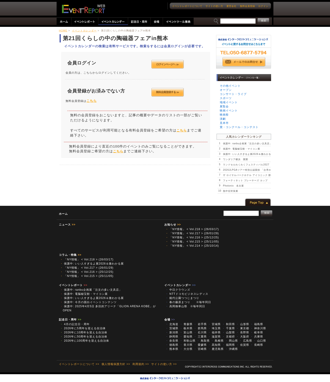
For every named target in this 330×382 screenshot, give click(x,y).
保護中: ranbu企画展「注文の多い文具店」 (247, 143)
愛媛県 (200, 344)
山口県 (259, 340)
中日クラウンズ (179, 289)
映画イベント (229, 110)
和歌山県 (187, 340)
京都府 (228, 336)
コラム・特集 (70, 255)
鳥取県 (203, 340)
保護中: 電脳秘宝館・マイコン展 (241, 149)
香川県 (186, 344)
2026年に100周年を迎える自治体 (84, 340)
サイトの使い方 (214, 6)
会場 (169, 319)
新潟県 (171, 332)
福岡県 (228, 344)
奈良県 (171, 340)
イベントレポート (73, 285)
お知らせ (172, 224)
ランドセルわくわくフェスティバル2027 (246, 164)
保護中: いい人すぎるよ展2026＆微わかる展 (248, 154)
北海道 (171, 324)
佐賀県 (242, 344)
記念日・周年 (70, 319)
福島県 (256, 324)
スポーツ (226, 98)
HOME (63, 30)
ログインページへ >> (167, 64)
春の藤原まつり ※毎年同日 (188, 302)
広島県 (245, 340)
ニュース (67, 224)
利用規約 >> (140, 364)
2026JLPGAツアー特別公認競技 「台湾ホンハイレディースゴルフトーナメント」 (269, 170)
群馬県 (200, 328)
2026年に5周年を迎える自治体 (83, 328)
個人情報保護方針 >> (116, 364)
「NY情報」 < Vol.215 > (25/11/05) (192, 241)
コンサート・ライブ (233, 94)
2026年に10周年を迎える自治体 (83, 332)
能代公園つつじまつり (182, 298)
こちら (91, 101)
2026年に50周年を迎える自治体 (83, 336)
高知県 (214, 344)
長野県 (242, 332)
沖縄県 (231, 349)
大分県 (186, 349)
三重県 (200, 336)
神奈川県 (258, 328)
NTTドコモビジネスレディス (186, 294)
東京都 (242, 328)
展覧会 (224, 106)
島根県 (217, 340)
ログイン (263, 6)
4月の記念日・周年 (75, 324)
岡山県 (231, 340)
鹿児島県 (216, 349)
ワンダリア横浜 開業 (235, 159)
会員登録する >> (167, 92)
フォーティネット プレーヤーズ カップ (245, 180)
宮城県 (214, 324)
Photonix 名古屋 (233, 185)
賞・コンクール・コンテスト (239, 127)
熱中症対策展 (230, 191)
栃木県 (186, 328)
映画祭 (224, 114)
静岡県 (171, 336)
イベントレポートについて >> (79, 364)
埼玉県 (214, 328)
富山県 (186, 332)
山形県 (242, 324)
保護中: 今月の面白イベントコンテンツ (88, 302)
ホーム (63, 213)
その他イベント (230, 85)
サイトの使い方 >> (164, 364)
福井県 (214, 332)
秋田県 (228, 324)
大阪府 (242, 336)
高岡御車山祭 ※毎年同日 (186, 306)
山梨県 (228, 332)
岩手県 (200, 324)
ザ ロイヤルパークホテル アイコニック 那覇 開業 (252, 175)
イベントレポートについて (187, 6)
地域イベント (229, 102)
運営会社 (231, 6)
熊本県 (171, 349)
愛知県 (186, 336)
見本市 (224, 123)
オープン (226, 90)
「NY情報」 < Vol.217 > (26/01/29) (192, 233)
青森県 (186, 324)
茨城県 (171, 328)
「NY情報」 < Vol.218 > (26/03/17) (192, 229)
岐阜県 (256, 332)
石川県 (200, 332)
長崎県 (256, 344)
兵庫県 (256, 336)
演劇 (223, 118)
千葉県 (228, 328)
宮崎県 (200, 349)
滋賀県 (214, 336)
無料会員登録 (247, 6)
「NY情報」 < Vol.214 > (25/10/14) (192, 245)
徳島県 (171, 344)
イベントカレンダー (84, 30)
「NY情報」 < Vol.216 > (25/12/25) (192, 237)
